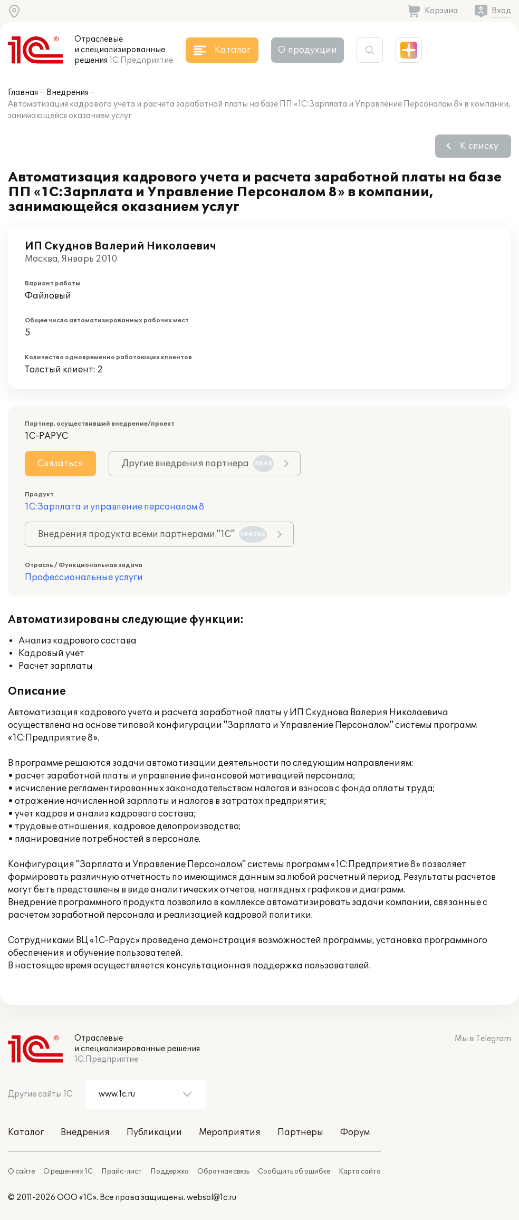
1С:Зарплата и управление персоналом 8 (114, 507)
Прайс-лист (121, 1171)
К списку (479, 146)
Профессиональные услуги (84, 577)
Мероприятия (230, 1132)
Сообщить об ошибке (294, 1171)
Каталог (26, 1132)
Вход (501, 10)
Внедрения (67, 92)
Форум (355, 1132)
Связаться (60, 463)
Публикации (154, 1132)
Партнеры (300, 1132)
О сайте (21, 1171)
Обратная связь (223, 1171)
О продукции (307, 50)
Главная (23, 92)
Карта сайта (360, 1171)
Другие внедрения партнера (198, 463)
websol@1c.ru (211, 1197)
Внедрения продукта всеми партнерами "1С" (152, 534)
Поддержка (169, 1171)
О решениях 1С (68, 1171)
